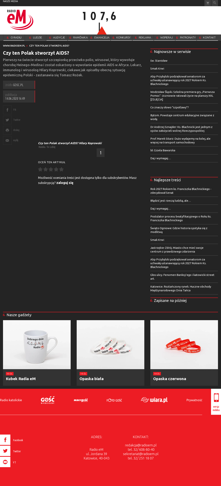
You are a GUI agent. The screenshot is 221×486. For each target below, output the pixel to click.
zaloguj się (64, 182)
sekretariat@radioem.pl (140, 454)
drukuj (16, 130)
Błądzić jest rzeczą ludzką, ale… (170, 200)
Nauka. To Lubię (46, 146)
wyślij (15, 140)
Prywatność (194, 400)
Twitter (17, 119)
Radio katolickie (11, 400)
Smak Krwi (157, 68)
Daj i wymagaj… (160, 158)
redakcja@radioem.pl (141, 445)
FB (14, 109)
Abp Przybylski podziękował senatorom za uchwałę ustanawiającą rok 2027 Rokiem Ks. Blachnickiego (178, 80)
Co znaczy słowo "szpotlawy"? (169, 107)
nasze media (10, 1)
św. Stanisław (158, 60)
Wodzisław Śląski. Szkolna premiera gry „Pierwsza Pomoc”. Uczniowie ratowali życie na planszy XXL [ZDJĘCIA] (182, 95)
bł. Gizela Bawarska (162, 150)
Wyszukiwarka (214, 3)
